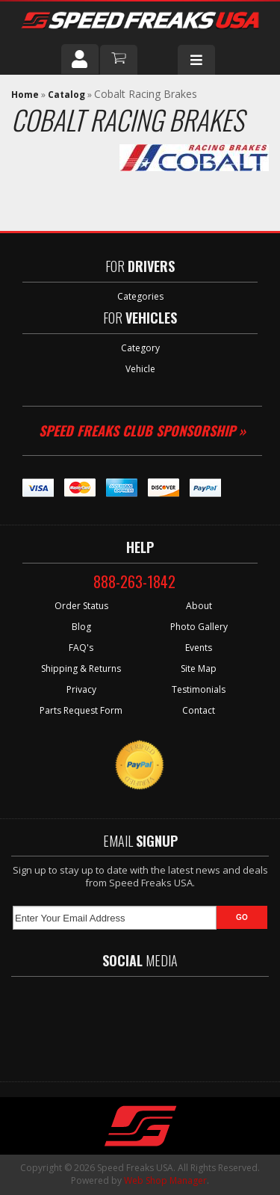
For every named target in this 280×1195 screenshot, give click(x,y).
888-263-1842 (134, 581)
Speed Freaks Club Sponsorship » (142, 430)
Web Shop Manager (165, 1180)
